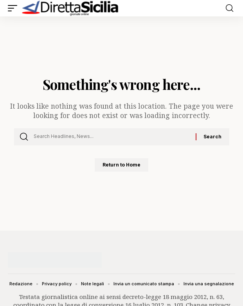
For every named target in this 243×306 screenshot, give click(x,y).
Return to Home (121, 165)
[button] (14, 8)
